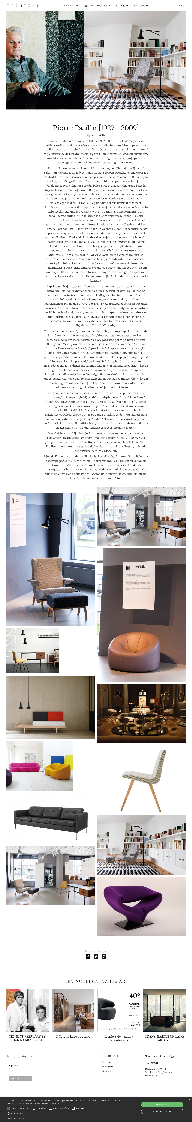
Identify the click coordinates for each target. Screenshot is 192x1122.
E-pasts (13, 1065)
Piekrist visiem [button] (162, 1104)
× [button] (189, 1099)
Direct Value (71, 5)
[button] (103, 5)
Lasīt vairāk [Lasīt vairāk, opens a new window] (54, 1104)
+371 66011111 (153, 1062)
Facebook (107, 1062)
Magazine (87, 5)
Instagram (107, 1066)
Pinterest (107, 1071)
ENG (181, 5)
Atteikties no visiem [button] (162, 1111)
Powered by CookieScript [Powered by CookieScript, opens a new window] (17, 1119)
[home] (23, 6)
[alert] (96, 1109)
